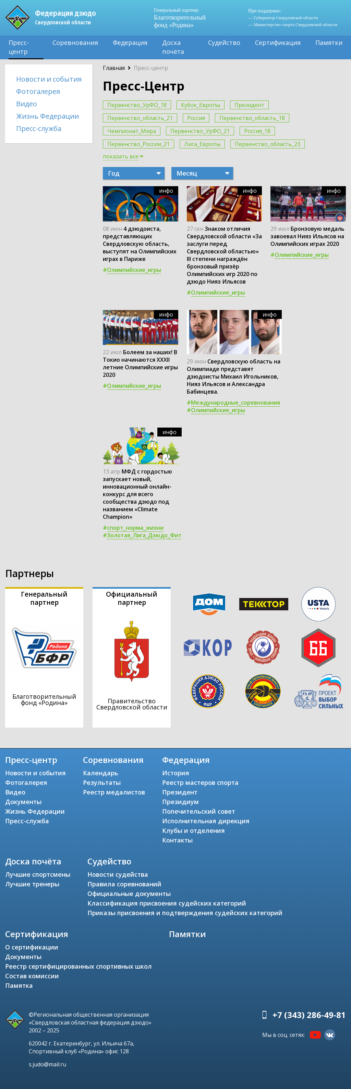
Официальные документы (129, 893)
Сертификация (278, 42)
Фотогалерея (38, 91)
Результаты (102, 782)
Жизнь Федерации (47, 116)
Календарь (100, 773)
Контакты (177, 840)
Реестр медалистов (114, 792)
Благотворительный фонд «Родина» (180, 17)
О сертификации (31, 947)
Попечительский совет (198, 811)
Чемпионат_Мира (131, 131)
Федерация (130, 42)
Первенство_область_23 (267, 144)
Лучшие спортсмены (37, 874)
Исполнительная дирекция (206, 821)
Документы (23, 802)
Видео (26, 103)
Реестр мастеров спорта (200, 782)
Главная (114, 68)
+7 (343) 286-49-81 (309, 1014)
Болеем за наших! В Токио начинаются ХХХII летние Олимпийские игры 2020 (140, 363)
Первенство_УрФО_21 (200, 131)
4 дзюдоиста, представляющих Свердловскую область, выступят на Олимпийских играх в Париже (140, 244)
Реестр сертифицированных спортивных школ (78, 966)
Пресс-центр (19, 47)
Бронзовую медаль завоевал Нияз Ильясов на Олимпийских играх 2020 (307, 236)
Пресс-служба (38, 128)
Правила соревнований (124, 884)
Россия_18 (257, 131)
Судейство (224, 42)
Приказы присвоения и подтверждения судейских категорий (184, 913)
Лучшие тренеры (32, 884)
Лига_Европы (202, 144)
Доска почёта (173, 47)
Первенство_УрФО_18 (137, 105)
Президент (249, 105)
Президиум (180, 802)
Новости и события (49, 79)
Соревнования (75, 42)
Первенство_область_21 (140, 118)
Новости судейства (117, 874)
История (175, 773)
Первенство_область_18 (252, 118)
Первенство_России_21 (138, 144)
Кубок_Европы (200, 105)
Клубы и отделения (193, 830)
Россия (196, 118)
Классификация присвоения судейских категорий (166, 903)
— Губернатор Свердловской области (283, 17)
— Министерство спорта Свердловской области (292, 24)
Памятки (328, 42)
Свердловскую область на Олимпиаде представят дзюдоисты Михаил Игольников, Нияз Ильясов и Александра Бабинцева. (233, 376)
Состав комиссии (32, 976)
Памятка (19, 985)
